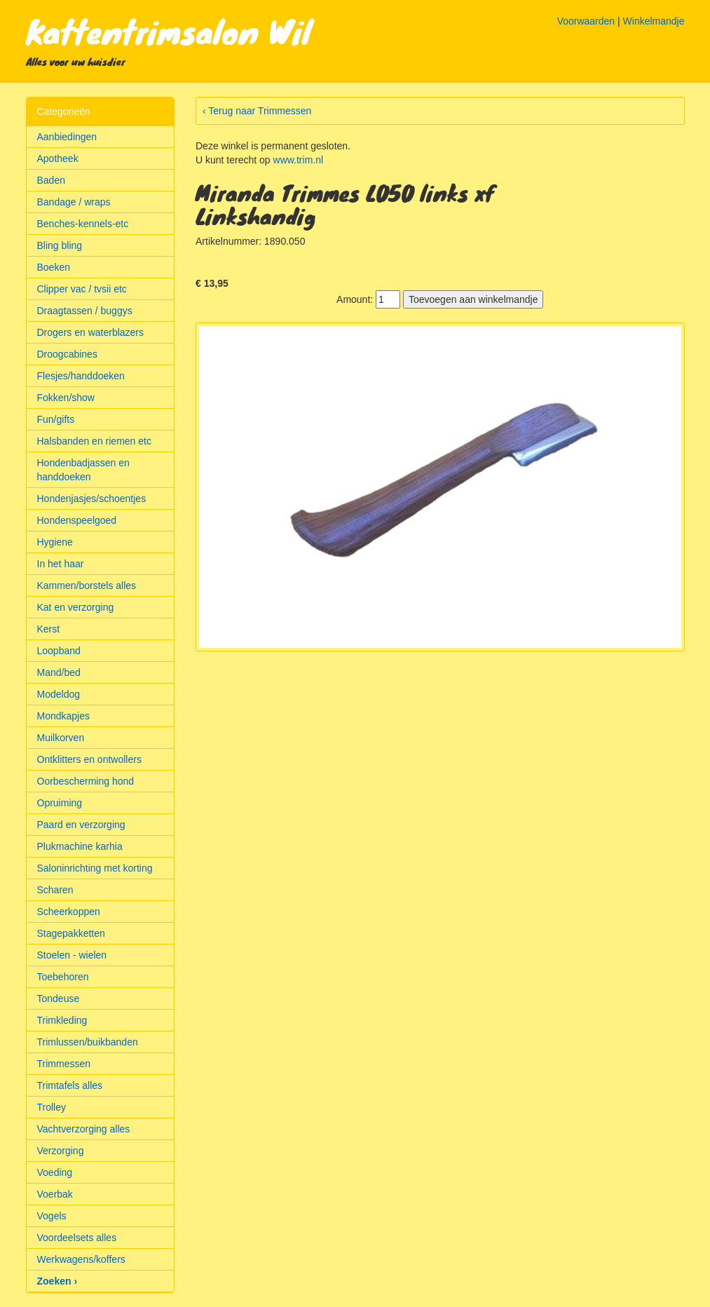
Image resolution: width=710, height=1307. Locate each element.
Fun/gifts (56, 419)
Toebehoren (63, 976)
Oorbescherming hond (86, 781)
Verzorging (60, 1150)
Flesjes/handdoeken (81, 375)
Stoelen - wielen (72, 955)
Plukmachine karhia (80, 846)
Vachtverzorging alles (83, 1129)
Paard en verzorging (81, 824)
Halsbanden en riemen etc (94, 441)
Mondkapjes (63, 716)
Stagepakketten (71, 933)
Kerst (48, 629)
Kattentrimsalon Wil (168, 31)
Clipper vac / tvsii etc (82, 288)
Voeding (55, 1172)
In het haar (60, 563)
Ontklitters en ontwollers (89, 759)
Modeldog (59, 694)
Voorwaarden (586, 21)
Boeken (53, 267)
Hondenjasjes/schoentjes (91, 498)
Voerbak (55, 1194)
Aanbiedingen (67, 136)
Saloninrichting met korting (95, 868)
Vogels (52, 1215)
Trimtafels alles (70, 1085)
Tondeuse (58, 998)
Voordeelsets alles (77, 1237)
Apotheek (57, 158)
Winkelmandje (654, 21)
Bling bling (60, 245)
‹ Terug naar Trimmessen (257, 110)
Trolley (52, 1107)
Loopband (59, 650)
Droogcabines (67, 354)
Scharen (55, 889)
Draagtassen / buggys (84, 310)
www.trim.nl (298, 159)
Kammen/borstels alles (87, 585)
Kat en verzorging (75, 607)
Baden (51, 180)
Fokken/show (66, 397)
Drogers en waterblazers (90, 332)
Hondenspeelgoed (77, 520)
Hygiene (55, 542)
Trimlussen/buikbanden (87, 1042)
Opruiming (60, 802)
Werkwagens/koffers (81, 1259)
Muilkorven (61, 737)
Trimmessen (64, 1063)
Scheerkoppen (68, 911)
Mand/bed (59, 672)
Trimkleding (62, 1020)
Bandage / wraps (74, 202)
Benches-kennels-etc (83, 223)
